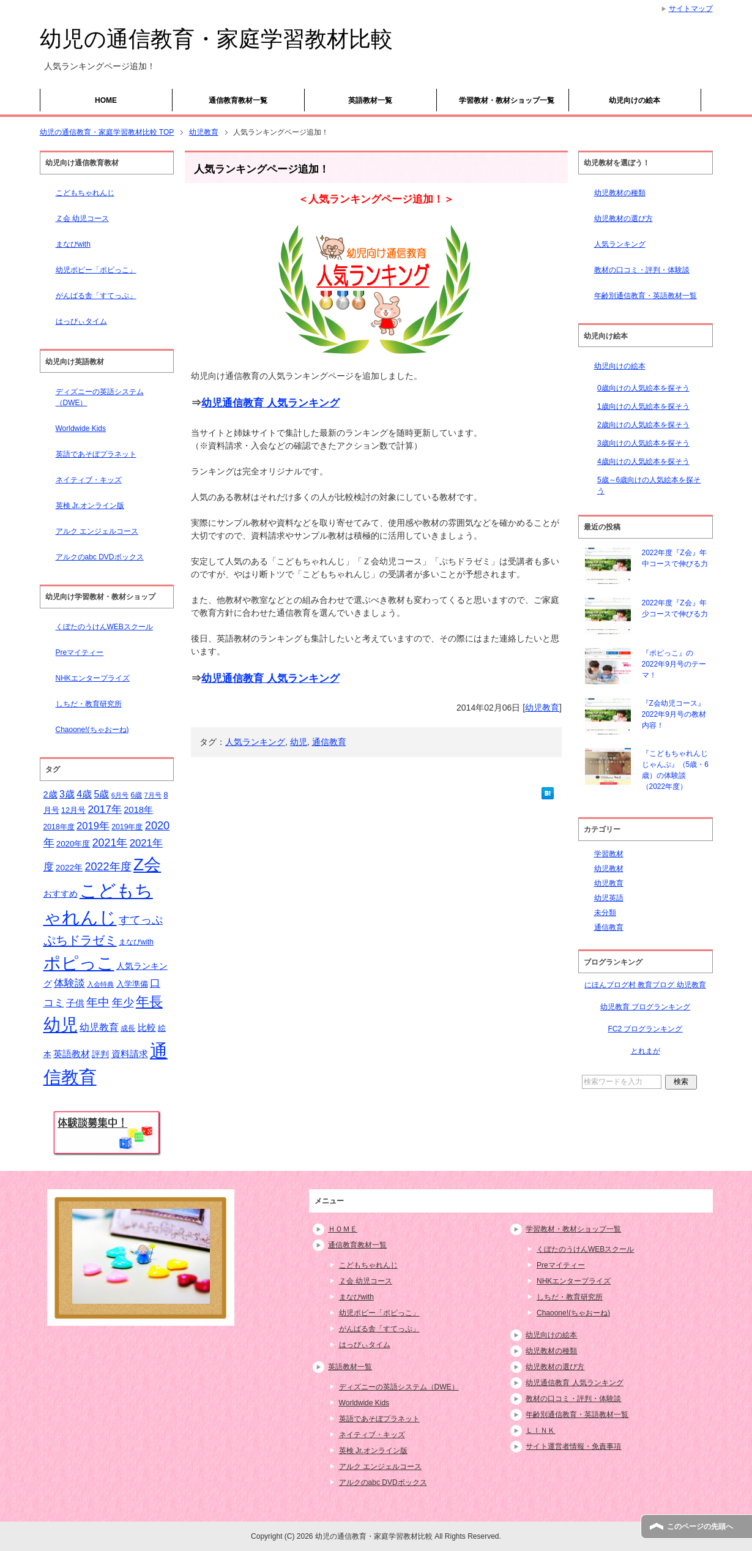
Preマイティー (80, 652)
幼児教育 (542, 707)
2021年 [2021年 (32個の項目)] (110, 843)
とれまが (645, 1051)
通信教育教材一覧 (238, 100)
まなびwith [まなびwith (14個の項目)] (136, 942)
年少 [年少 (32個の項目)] (123, 1002)
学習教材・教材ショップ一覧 (506, 100)
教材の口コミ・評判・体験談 (642, 270)
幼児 (298, 742)
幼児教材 (609, 868)
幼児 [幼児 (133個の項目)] (60, 1024)
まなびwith (73, 244)
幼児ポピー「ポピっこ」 (96, 270)
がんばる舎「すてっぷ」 (96, 295)
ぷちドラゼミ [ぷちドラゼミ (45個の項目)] (80, 940)
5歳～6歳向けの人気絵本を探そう (649, 485)
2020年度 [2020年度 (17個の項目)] (73, 843)
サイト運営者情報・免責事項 (573, 1446)
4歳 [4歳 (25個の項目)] (84, 794)
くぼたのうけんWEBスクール (104, 626)
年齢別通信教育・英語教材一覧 (645, 295)
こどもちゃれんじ (85, 193)
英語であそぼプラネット (96, 454)
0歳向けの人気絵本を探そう (643, 388)
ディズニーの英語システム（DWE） (100, 397)
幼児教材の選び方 (623, 218)
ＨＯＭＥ (342, 1229)
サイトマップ (691, 8)
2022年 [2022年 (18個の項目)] (69, 867)
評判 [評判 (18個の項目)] (100, 1054)
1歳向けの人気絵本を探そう (643, 406)
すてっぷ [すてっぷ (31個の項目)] (141, 920)
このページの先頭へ (700, 1526)
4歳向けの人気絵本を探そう (643, 461)
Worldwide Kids (81, 428)
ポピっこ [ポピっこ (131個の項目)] (78, 963)
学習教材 (609, 854)
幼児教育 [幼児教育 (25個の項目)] (99, 1027)
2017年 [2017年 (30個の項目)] (104, 809)
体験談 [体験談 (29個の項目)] (69, 983)
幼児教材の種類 (620, 193)
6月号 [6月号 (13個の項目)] (119, 795)
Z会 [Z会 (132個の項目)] (147, 864)
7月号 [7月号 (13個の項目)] (153, 795)
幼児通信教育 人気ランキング (270, 403)
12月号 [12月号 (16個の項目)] (73, 810)
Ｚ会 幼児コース (82, 218)
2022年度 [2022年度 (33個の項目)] (108, 867)
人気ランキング (255, 742)
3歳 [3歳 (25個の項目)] (67, 794)
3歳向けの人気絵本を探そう (643, 443)
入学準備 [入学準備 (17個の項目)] (132, 984)
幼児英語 (609, 898)
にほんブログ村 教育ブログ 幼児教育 (645, 985)
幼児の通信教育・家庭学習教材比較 (216, 38)
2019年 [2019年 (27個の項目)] (93, 826)
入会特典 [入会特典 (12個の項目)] (100, 984)
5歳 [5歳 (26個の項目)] (101, 793)
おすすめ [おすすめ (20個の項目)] (60, 894)
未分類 (605, 912)
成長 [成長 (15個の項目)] (128, 1028)
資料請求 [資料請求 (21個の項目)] (129, 1054)
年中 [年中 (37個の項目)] (98, 1002)
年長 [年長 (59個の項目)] (149, 1001)
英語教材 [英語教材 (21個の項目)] (71, 1054)
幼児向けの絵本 (634, 100)
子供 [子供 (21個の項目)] (75, 1003)
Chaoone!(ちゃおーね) (92, 729)
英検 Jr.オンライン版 (90, 505)
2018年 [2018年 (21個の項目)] (138, 810)
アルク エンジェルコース (97, 531)
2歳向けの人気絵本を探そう (643, 424)
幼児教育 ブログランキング (645, 1007)
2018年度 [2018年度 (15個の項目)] (59, 827)
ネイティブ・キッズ (89, 480)
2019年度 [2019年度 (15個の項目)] (127, 827)
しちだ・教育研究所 (89, 704)
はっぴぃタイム (81, 321)
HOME (106, 100)
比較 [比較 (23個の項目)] (147, 1027)
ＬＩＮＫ (540, 1430)
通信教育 (329, 742)
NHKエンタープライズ (93, 678)
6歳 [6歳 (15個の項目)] (136, 795)
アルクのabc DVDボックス (100, 557)
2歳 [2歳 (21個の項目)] (50, 794)
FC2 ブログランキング (645, 1029)
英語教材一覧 (370, 100)
